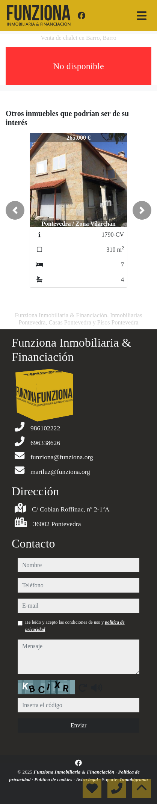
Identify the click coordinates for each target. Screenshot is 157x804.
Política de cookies (53, 779)
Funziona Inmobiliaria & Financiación (74, 772)
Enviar (79, 725)
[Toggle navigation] (141, 16)
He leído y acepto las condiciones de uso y (75, 626)
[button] (15, 210)
